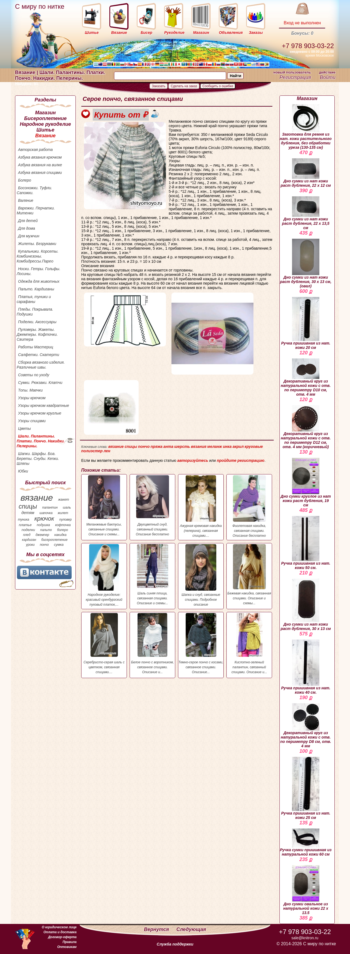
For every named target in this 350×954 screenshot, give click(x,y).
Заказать (158, 86)
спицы (28, 506)
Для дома (26, 228)
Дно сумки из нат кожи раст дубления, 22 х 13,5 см (305, 213)
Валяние (25, 200)
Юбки (23, 471)
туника (23, 519)
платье (25, 525)
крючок (44, 518)
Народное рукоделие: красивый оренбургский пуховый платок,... (104, 575)
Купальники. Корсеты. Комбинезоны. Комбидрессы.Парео (38, 256)
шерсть (182, 446)
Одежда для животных (38, 281)
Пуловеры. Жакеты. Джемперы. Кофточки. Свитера (37, 334)
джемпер (42, 535)
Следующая (191, 929)
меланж (214, 446)
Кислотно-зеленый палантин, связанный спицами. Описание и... (249, 643)
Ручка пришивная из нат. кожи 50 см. (305, 543)
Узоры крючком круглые (39, 413)
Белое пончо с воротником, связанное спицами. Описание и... (152, 643)
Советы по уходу (33, 375)
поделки (28, 530)
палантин (50, 507)
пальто (46, 530)
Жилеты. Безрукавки (37, 243)
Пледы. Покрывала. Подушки (35, 311)
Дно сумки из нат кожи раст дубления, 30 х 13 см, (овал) (305, 263)
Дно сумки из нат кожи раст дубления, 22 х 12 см (306, 173)
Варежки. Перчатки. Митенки (36, 210)
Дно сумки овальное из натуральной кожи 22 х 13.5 (305, 890)
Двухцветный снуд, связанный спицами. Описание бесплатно (152, 505)
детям (27, 512)
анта (168, 446)
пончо (44, 545)
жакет (63, 499)
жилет (63, 513)
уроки (30, 545)
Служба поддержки (175, 944)
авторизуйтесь (192, 460)
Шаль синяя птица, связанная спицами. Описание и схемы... (152, 574)
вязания (198, 446)
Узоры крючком (31, 398)
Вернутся (157, 929)
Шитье (45, 130)
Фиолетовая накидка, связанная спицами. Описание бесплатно (249, 506)
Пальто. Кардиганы (36, 289)
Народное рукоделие (45, 124)
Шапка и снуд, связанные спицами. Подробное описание (200, 575)
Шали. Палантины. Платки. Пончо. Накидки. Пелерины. (41, 441)
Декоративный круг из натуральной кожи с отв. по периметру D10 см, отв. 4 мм (306, 377)
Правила (70, 942)
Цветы (24, 428)
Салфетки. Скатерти (38, 354)
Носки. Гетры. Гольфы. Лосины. (38, 271)
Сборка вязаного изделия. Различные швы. (41, 364)
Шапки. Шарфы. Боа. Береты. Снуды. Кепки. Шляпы (38, 458)
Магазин (45, 112)
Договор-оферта (62, 937)
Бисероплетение (45, 118)
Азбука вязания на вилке (40, 165)
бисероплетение (54, 540)
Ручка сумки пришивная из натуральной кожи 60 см (306, 842)
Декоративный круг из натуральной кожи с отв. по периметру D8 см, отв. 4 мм (305, 725)
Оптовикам (67, 947)
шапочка (45, 513)
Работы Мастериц (35, 347)
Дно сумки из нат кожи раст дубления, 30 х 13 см (306, 605)
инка (227, 446)
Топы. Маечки (30, 390)
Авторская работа (35, 149)
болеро (62, 530)
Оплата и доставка (60, 932)
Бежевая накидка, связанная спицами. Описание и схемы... (249, 574)
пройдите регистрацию (240, 460)
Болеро (24, 180)
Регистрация (295, 77)
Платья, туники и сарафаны (34, 299)
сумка (58, 544)
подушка (43, 525)
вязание (37, 498)
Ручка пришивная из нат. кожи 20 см (305, 323)
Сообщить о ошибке (217, 86)
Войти (328, 77)
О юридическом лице (59, 927)
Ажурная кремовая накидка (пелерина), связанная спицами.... (200, 506)
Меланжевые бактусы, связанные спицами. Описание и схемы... (104, 505)
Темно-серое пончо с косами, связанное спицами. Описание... (200, 643)
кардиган (29, 540)
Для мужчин (28, 236)
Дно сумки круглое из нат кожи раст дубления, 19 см (306, 482)
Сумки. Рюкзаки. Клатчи (40, 382)
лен (107, 451)
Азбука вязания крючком (40, 157)
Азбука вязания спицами (40, 172)
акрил (238, 446)
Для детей (28, 220)
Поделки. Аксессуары (37, 322)
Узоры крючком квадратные (43, 405)
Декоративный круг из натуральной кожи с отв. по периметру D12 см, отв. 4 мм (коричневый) (306, 427)
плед (26, 535)
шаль (67, 507)
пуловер (65, 519)
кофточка (63, 525)
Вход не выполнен (302, 23)
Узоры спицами (32, 421)
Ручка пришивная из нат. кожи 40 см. (305, 667)
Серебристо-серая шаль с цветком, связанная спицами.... (104, 643)
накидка (60, 535)
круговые (253, 446)
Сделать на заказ (184, 86)
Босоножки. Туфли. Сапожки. (34, 190)
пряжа (157, 446)
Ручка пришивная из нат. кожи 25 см (305, 788)
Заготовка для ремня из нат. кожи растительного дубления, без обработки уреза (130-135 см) (306, 127)
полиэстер (92, 451)
